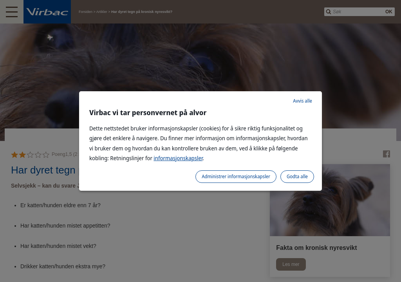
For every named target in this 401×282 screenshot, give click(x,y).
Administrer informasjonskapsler (236, 176)
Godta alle (297, 176)
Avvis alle (302, 101)
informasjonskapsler (178, 158)
